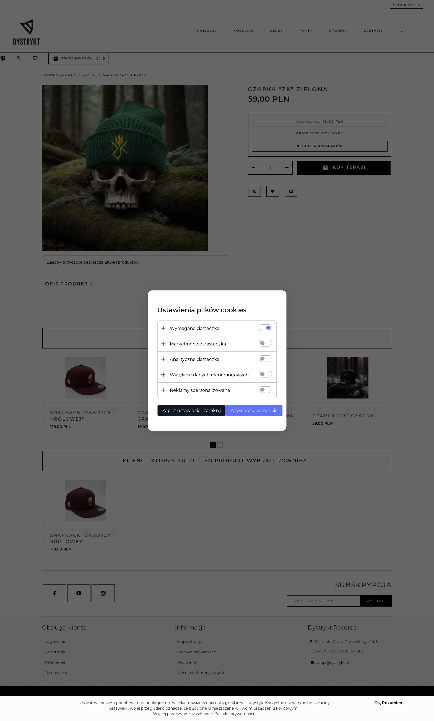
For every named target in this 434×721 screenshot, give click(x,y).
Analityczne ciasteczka (190, 358)
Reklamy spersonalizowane (196, 389)
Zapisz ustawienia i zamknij (187, 410)
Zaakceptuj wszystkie (252, 410)
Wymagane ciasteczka (190, 328)
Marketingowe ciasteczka (194, 343)
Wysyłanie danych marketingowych (205, 374)
